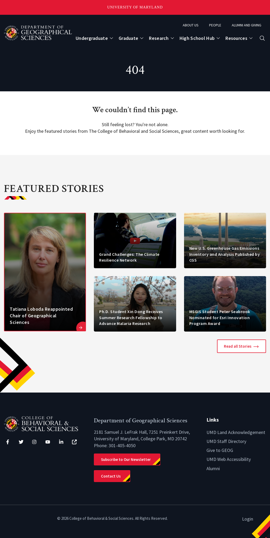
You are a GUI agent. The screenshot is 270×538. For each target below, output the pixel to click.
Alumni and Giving (246, 25)
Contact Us (111, 476)
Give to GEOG (219, 450)
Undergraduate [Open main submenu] (92, 38)
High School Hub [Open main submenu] (197, 38)
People (215, 25)
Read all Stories (238, 346)
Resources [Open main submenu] (236, 38)
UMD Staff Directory (226, 441)
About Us (191, 25)
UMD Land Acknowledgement (235, 432)
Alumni (213, 468)
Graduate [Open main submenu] (128, 38)
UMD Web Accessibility (228, 459)
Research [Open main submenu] (158, 38)
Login (247, 519)
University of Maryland (135, 7)
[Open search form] (262, 38)
